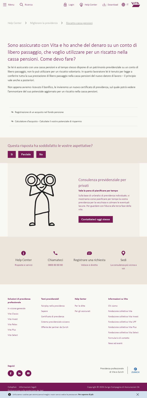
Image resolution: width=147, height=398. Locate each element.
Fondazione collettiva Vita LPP (122, 322)
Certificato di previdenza (52, 316)
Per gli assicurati (82, 311)
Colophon (12, 387)
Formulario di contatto (118, 338)
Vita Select (13, 335)
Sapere (44, 311)
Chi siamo (112, 306)
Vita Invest (13, 319)
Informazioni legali (27, 387)
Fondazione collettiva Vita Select (123, 332)
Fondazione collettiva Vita (120, 311)
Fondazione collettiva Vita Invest (123, 316)
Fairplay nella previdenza (53, 306)
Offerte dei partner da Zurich (54, 327)
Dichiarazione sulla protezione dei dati (25, 390)
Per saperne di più (85, 395)
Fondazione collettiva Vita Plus (122, 327)
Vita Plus (12, 329)
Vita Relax (12, 324)
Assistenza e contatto (123, 389)
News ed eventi (115, 343)
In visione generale (16, 308)
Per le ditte (80, 306)
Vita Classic (13, 313)
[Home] (138, 4)
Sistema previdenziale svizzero (55, 322)
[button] (8, 4)
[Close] (137, 394)
